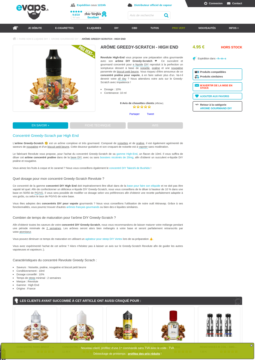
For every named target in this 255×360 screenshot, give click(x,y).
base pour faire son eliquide (143, 185)
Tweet (150, 114)
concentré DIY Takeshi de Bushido (129, 167)
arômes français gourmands (82, 206)
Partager (134, 113)
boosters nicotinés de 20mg (116, 157)
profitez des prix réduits (144, 353)
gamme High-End (127, 153)
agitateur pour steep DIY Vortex (103, 238)
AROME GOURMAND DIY (64, 39)
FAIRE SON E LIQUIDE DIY (33, 39)
